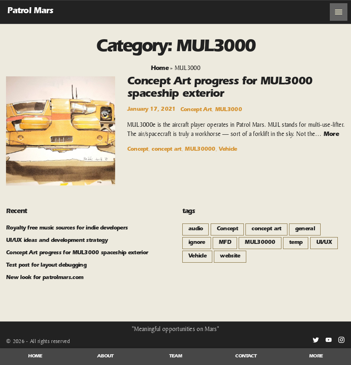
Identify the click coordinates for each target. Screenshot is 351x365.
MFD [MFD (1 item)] (225, 243)
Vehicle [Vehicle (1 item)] (197, 256)
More (331, 135)
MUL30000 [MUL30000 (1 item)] (260, 243)
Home (159, 69)
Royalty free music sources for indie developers (67, 228)
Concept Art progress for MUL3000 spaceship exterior (77, 253)
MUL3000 (228, 110)
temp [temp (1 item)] (295, 243)
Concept (137, 150)
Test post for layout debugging (46, 266)
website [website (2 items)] (230, 256)
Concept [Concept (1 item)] (227, 229)
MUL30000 (200, 150)
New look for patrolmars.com (44, 278)
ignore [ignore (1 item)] (196, 243)
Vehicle (228, 150)
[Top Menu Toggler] (338, 12)
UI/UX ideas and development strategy (57, 241)
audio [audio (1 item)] (195, 229)
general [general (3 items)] (305, 229)
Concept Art (195, 110)
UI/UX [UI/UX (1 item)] (324, 243)
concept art (166, 150)
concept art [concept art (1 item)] (266, 229)
